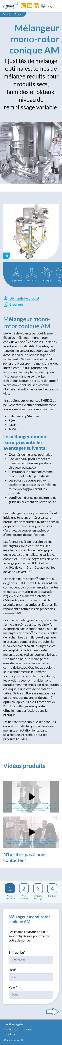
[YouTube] (27, 5)
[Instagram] (21, 5)
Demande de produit (21, 298)
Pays (13, 987)
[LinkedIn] (33, 5)
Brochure (13, 304)
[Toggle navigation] (56, 6)
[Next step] (52, 1012)
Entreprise (17, 952)
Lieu (12, 970)
